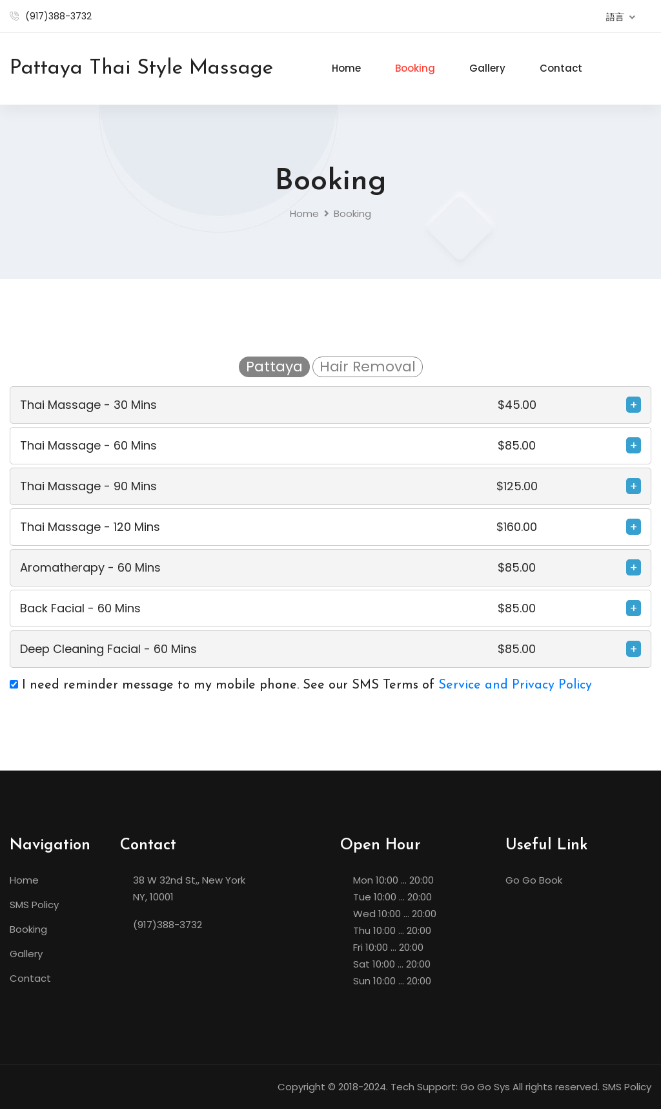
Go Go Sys (485, 1086)
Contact (561, 68)
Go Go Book (533, 880)
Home (346, 68)
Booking (415, 68)
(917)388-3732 (58, 16)
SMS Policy (34, 904)
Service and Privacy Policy (515, 685)
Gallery (487, 68)
